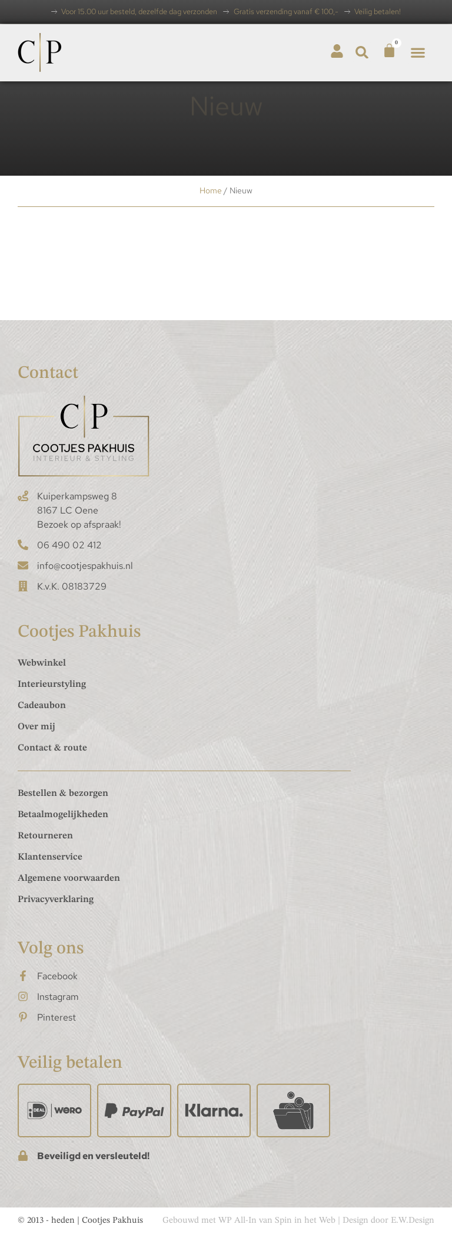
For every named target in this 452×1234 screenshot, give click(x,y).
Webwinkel (42, 663)
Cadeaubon (42, 705)
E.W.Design (412, 1220)
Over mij (36, 727)
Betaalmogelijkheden (63, 815)
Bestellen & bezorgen (63, 793)
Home (211, 190)
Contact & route (52, 748)
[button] (362, 52)
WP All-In (237, 1220)
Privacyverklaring (56, 899)
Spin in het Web (305, 1220)
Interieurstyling (52, 684)
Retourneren (45, 836)
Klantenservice (50, 857)
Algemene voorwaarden (69, 878)
